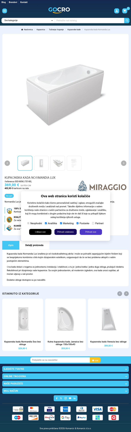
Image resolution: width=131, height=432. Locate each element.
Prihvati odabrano (65, 232)
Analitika (51, 223)
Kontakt (24, 2)
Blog (3, 2)
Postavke (83, 223)
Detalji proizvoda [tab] (34, 245)
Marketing (67, 223)
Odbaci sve (40, 232)
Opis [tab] (10, 245)
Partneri (97, 223)
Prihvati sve (90, 232)
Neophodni (34, 223)
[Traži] (92, 20)
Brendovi (13, 2)
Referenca (10, 181)
